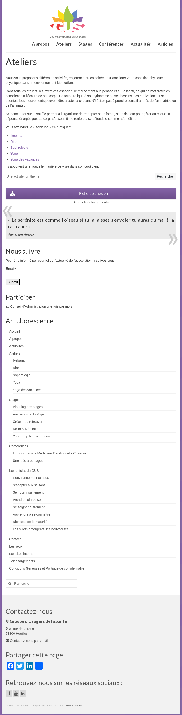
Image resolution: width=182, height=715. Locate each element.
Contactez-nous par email (27, 641)
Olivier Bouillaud (73, 705)
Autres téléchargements (91, 202)
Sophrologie (19, 147)
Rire (13, 142)
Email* (27, 272)
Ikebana (16, 136)
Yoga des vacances (24, 159)
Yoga (14, 153)
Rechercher (165, 176)
